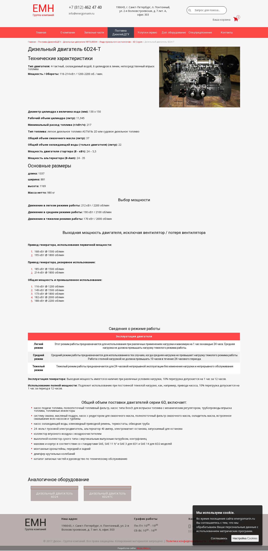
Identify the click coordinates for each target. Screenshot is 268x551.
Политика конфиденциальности (186, 541)
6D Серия (138, 41)
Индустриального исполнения (115, 41)
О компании (67, 32)
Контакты (227, 32)
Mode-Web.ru (144, 548)
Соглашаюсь (219, 538)
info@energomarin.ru (81, 13)
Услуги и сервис (147, 32)
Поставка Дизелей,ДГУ (120, 32)
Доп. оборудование (174, 32)
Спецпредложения (200, 32)
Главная (41, 32)
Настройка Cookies (245, 538)
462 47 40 (85, 7)
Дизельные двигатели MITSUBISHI (80, 41)
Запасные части (94, 32)
